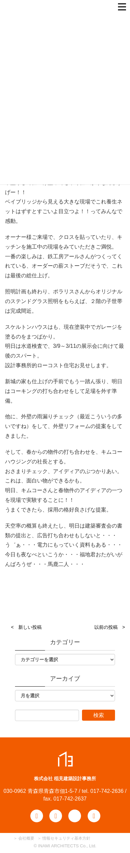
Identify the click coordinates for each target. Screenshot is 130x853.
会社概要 (25, 838)
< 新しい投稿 (26, 627)
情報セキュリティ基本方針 (66, 838)
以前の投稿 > (109, 627)
